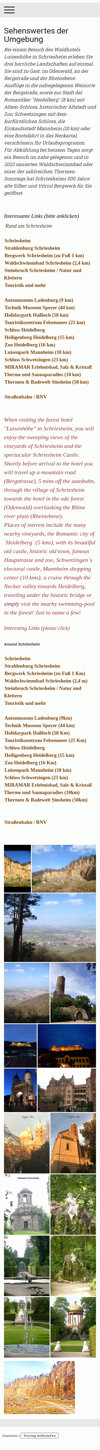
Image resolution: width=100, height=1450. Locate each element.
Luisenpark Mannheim (30, 352)
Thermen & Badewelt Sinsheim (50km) (46, 800)
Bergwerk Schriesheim (29, 255)
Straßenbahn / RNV (26, 397)
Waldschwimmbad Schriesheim (38, 263)
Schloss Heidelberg (25, 330)
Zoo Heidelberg (21, 344)
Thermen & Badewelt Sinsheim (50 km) (47, 382)
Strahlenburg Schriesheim (32, 248)
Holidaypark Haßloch (28, 315)
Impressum (10, 1436)
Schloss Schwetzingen (28, 359)
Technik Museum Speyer (31, 307)
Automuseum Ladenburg (31, 300)
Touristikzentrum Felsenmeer (36, 322)
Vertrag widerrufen (39, 1436)
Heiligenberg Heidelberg (31, 337)
